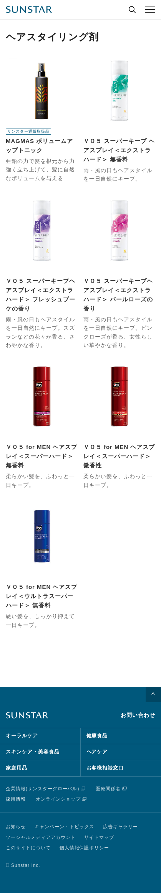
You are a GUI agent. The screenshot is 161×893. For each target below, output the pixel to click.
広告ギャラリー (120, 826)
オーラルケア (22, 735)
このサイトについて (28, 847)
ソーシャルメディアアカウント (40, 837)
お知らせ (16, 826)
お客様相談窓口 (105, 768)
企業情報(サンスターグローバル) (42, 788)
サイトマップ (99, 837)
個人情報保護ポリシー (85, 847)
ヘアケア (97, 752)
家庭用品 (16, 768)
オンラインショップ (58, 799)
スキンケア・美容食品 (33, 752)
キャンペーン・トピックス (65, 826)
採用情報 (16, 799)
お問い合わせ (138, 715)
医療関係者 (108, 788)
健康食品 (97, 735)
